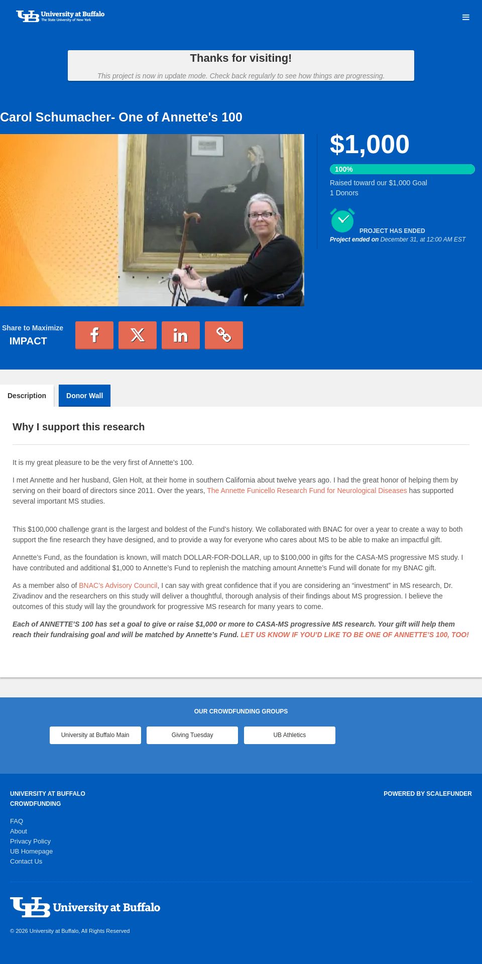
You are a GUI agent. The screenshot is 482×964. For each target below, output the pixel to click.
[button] (94, 335)
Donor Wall (84, 396)
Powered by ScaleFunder (428, 793)
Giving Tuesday (192, 735)
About (18, 831)
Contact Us (26, 861)
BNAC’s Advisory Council (118, 585)
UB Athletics (289, 735)
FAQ (16, 821)
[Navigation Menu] (465, 18)
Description (27, 396)
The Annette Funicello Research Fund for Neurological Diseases (307, 491)
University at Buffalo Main (95, 735)
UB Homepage (31, 851)
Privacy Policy (30, 841)
